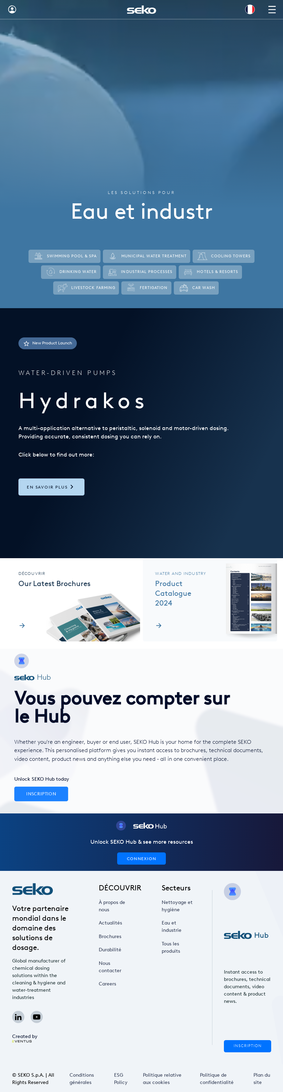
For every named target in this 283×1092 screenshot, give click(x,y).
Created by (25, 1038)
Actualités (112, 923)
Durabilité (112, 950)
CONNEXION (141, 858)
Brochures (112, 936)
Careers (110, 984)
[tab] (141, 433)
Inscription (247, 1046)
